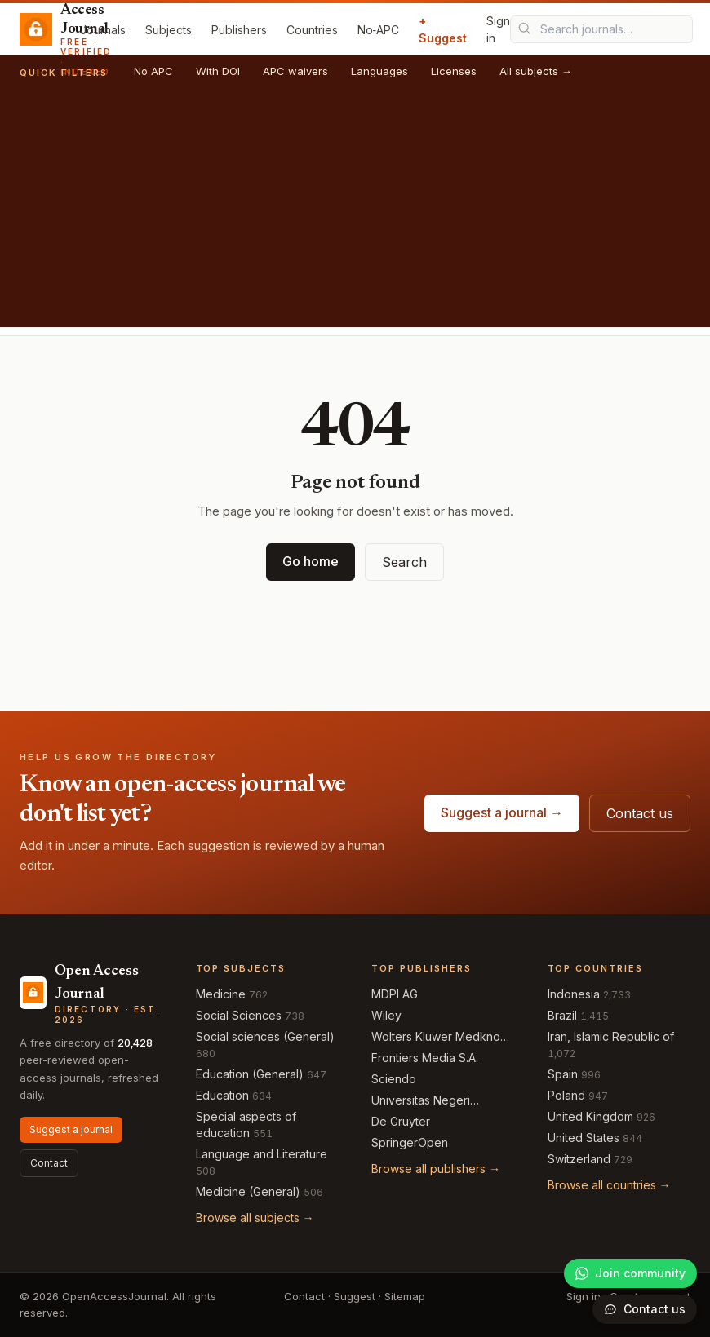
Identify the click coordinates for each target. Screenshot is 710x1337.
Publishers (239, 30)
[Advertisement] (355, 213)
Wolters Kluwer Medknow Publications (440, 1037)
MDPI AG (394, 994)
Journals (103, 30)
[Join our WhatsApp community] (630, 1273)
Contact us (639, 813)
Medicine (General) (248, 1191)
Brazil (562, 1015)
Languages (379, 70)
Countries (312, 30)
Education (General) (250, 1074)
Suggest (354, 1296)
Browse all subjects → (255, 1217)
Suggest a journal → (502, 812)
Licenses (454, 70)
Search (404, 562)
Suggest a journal (71, 1129)
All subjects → (535, 70)
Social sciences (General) (265, 1036)
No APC (153, 70)
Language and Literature (261, 1154)
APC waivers (295, 70)
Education (222, 1095)
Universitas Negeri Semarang (420, 1101)
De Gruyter (400, 1121)
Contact (49, 1163)
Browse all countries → (609, 1185)
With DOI (218, 70)
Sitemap (404, 1296)
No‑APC (378, 30)
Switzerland (579, 1159)
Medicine (221, 994)
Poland (566, 1095)
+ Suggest (443, 29)
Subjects (168, 30)
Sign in (498, 29)
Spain (563, 1074)
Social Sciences (239, 1015)
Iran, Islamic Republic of (611, 1036)
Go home (310, 561)
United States (583, 1137)
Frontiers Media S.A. (424, 1058)
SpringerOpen (409, 1142)
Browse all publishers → (435, 1168)
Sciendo (393, 1079)
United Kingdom (590, 1116)
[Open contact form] (644, 1309)
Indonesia (574, 994)
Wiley (386, 1015)
